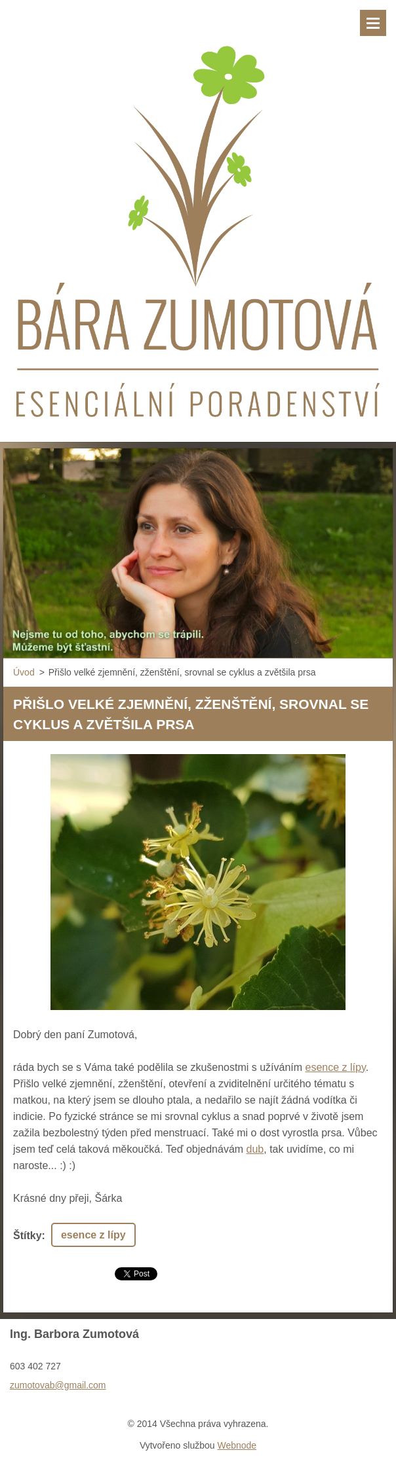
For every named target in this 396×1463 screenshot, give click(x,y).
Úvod (24, 672)
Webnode (236, 1445)
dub (255, 1149)
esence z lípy (336, 1067)
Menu (373, 23)
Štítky (27, 1235)
